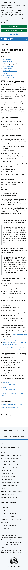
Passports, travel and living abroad (11, 491)
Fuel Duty (5, 73)
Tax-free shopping (7, 68)
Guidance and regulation (8, 513)
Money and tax (5, 488)
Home (2, 44)
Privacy (8, 535)
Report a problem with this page (14, 436)
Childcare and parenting (8, 461)
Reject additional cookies (14, 30)
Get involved (5, 528)
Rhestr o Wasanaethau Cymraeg (11, 542)
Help (2, 535)
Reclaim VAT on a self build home (9, 407)
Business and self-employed (9, 458)
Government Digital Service (9, 544)
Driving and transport (7, 473)
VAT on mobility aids (8, 66)
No (25, 430)
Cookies (13, 535)
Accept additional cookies (14, 26)
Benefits (3, 452)
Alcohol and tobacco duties (10, 71)
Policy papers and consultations (11, 519)
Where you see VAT (8, 61)
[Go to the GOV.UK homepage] (7, 39)
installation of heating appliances (13, 340)
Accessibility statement (8, 538)
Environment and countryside (10, 482)
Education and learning (8, 476)
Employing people (6, 479)
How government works (8, 525)
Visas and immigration (7, 494)
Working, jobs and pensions (9, 497)
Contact (19, 538)
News (3, 510)
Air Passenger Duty (8, 75)
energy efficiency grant (20, 334)
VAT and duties (7, 59)
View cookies (14, 34)
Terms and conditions (7, 540)
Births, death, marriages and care (11, 455)
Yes (18, 430)
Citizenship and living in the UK (10, 464)
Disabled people (6, 470)
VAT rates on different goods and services (11, 404)
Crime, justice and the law (9, 467)
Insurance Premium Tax (9, 77)
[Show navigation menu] (19, 39)
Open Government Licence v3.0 (10, 552)
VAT (7, 44)
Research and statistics (8, 516)
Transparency (5, 522)
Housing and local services (9, 485)
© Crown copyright (14, 566)
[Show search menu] (25, 39)
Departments (5, 507)
